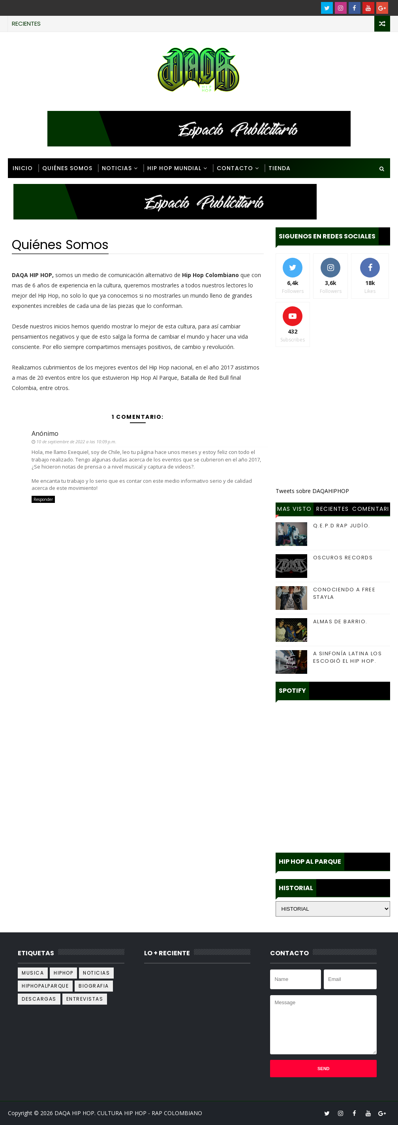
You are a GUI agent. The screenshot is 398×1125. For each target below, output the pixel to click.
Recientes (332, 509)
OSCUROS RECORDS (343, 557)
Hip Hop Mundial (174, 168)
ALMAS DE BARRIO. (340, 621)
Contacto (235, 168)
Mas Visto (294, 509)
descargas (39, 999)
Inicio (23, 168)
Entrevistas (84, 999)
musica (33, 972)
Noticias (117, 168)
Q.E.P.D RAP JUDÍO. (341, 525)
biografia (94, 985)
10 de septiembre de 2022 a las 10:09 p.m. (76, 441)
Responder (43, 499)
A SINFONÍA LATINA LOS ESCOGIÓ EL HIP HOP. (347, 657)
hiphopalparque (45, 985)
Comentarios (370, 510)
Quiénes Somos (67, 168)
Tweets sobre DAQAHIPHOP (312, 491)
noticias (96, 972)
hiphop (63, 972)
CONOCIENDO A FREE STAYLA (344, 593)
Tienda (279, 168)
